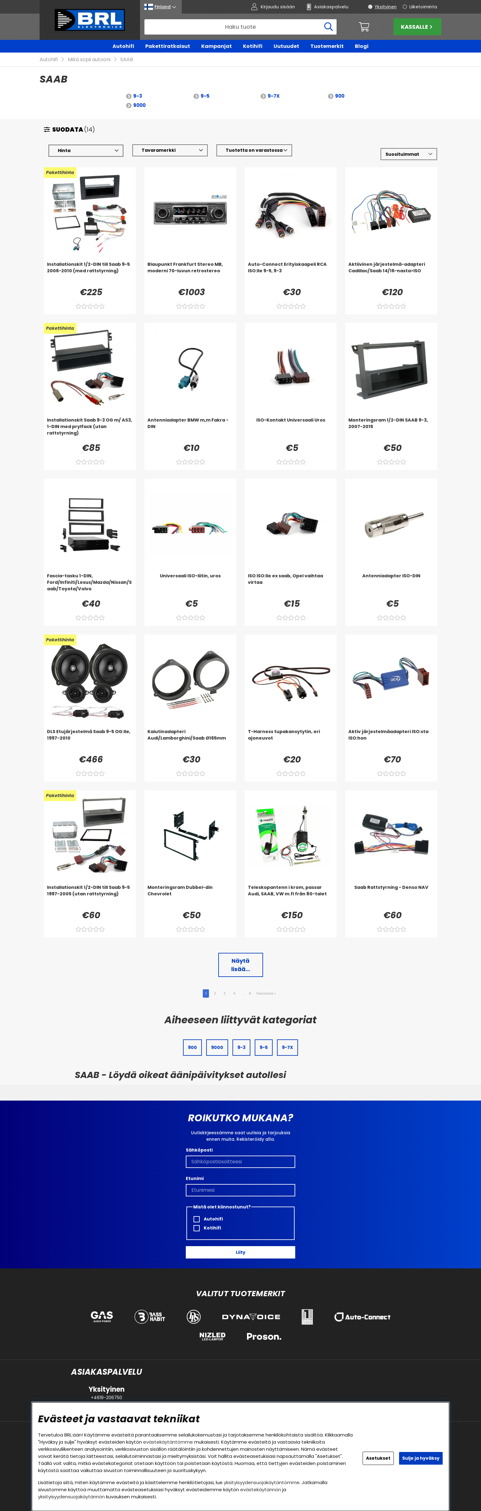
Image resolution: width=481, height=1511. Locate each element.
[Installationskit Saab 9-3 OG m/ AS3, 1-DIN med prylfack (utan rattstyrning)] (90, 429)
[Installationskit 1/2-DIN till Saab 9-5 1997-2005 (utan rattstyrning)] (90, 897)
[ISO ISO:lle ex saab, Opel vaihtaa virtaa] (291, 585)
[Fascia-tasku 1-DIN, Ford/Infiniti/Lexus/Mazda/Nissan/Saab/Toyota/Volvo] (90, 585)
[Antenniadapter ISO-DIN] (391, 585)
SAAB (126, 59)
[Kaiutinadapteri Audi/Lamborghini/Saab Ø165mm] (190, 741)
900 (339, 96)
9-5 (205, 96)
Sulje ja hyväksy (421, 1458)
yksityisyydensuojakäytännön (71, 1496)
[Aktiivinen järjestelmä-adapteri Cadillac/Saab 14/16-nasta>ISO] (391, 273)
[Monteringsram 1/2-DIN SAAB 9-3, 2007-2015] (391, 429)
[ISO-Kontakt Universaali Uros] (291, 429)
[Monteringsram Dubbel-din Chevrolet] (190, 897)
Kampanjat (216, 46)
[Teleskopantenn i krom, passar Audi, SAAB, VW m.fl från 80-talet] (291, 897)
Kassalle (417, 27)
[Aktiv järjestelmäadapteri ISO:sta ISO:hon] (391, 741)
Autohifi (123, 46)
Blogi (361, 46)
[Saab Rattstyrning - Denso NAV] (391, 897)
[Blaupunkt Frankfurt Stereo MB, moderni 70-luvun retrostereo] (190, 273)
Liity (240, 1252)
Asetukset (378, 1458)
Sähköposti (199, 1150)
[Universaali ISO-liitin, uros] (190, 585)
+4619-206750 (106, 1397)
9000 (139, 105)
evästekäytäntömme (168, 1442)
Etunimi (195, 1178)
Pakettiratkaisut (167, 46)
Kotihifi (252, 46)
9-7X (274, 96)
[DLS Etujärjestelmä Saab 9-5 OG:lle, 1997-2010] (90, 741)
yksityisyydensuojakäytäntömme (262, 1482)
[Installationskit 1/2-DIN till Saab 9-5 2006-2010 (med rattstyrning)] (90, 273)
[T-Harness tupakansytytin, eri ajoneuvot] (291, 741)
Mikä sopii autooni (89, 59)
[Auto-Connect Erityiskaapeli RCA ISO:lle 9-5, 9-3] (291, 273)
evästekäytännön (260, 1489)
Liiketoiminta (423, 7)
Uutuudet (286, 46)
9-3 (137, 96)
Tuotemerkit (327, 46)
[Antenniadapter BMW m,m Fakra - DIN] (190, 429)
